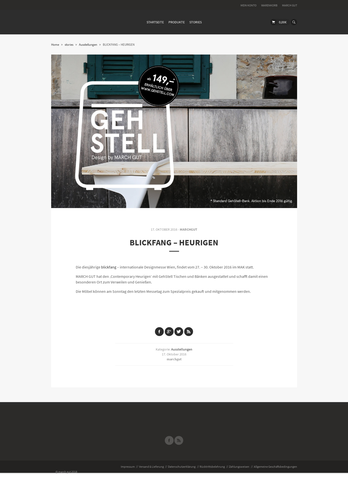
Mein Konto (249, 5)
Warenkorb (269, 5)
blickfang (108, 267)
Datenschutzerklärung (182, 466)
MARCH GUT (289, 5)
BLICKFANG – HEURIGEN (174, 242)
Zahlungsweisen (239, 466)
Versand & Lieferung (151, 466)
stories (195, 22)
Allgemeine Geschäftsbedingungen (275, 466)
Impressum (128, 466)
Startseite (155, 22)
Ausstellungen (181, 349)
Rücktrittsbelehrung (212, 466)
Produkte (176, 22)
